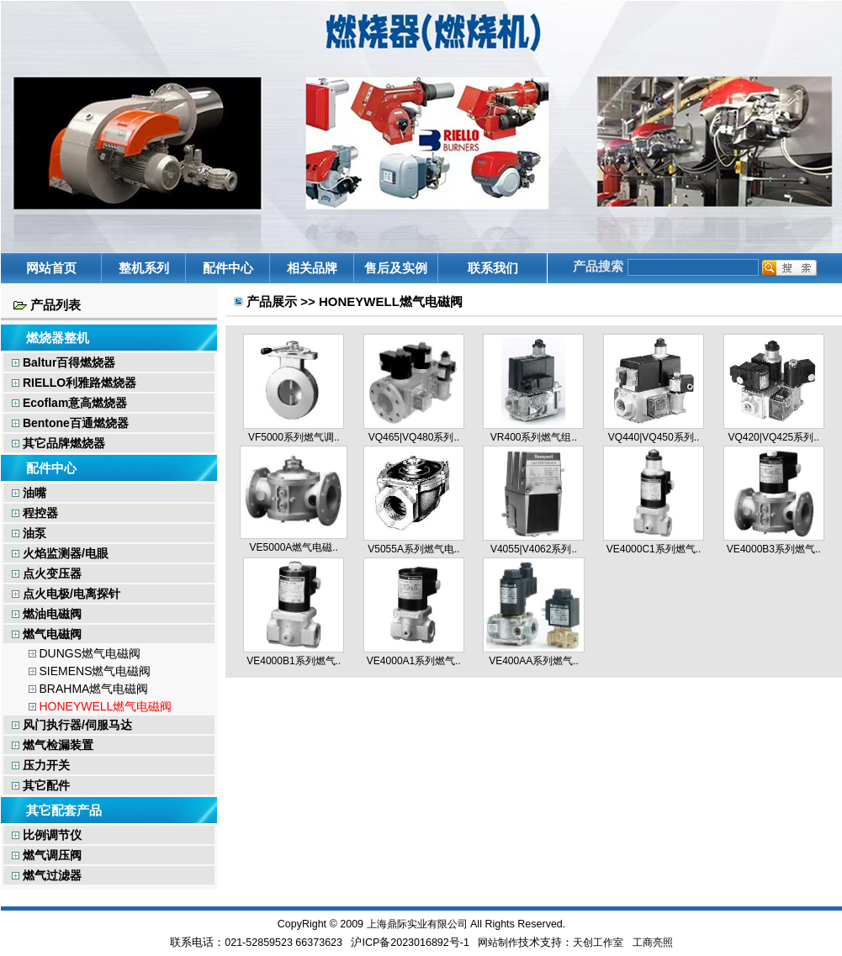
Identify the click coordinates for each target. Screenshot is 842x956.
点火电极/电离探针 (66, 593)
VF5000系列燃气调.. (294, 437)
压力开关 (41, 765)
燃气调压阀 (47, 855)
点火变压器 (47, 573)
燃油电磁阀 (47, 614)
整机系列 (144, 268)
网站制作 (498, 942)
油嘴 (29, 492)
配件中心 (228, 268)
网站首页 (51, 268)
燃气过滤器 (47, 875)
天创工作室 (598, 942)
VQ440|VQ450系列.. (654, 437)
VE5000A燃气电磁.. (294, 547)
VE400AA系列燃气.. (534, 661)
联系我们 (493, 268)
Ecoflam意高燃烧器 (69, 402)
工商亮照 (653, 942)
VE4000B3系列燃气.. (774, 549)
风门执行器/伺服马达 (72, 725)
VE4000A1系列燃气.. (414, 661)
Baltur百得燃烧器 (63, 362)
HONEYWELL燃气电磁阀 (105, 706)
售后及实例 (395, 268)
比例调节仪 (47, 835)
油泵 (29, 533)
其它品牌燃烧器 (58, 443)
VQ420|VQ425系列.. (773, 437)
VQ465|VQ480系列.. (414, 437)
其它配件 (41, 785)
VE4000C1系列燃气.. (654, 549)
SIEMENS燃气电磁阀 (95, 671)
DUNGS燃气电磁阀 (89, 653)
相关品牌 (312, 268)
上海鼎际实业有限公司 (417, 924)
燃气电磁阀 (47, 634)
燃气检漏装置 (52, 745)
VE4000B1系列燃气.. (293, 661)
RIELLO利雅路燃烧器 (74, 382)
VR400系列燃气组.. (533, 437)
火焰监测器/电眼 (60, 553)
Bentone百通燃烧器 (70, 423)
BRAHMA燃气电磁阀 (93, 688)
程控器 (35, 513)
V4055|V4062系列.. (533, 549)
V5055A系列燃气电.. (413, 549)
